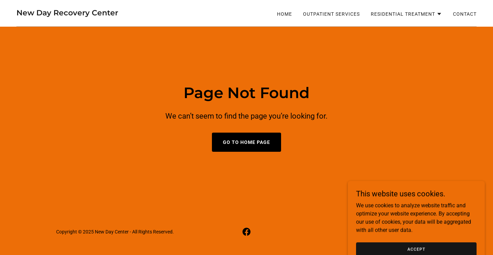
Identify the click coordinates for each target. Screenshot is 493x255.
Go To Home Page (246, 142)
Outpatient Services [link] (331, 14)
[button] (406, 14)
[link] (67, 13)
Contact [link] (465, 14)
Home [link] (284, 14)
